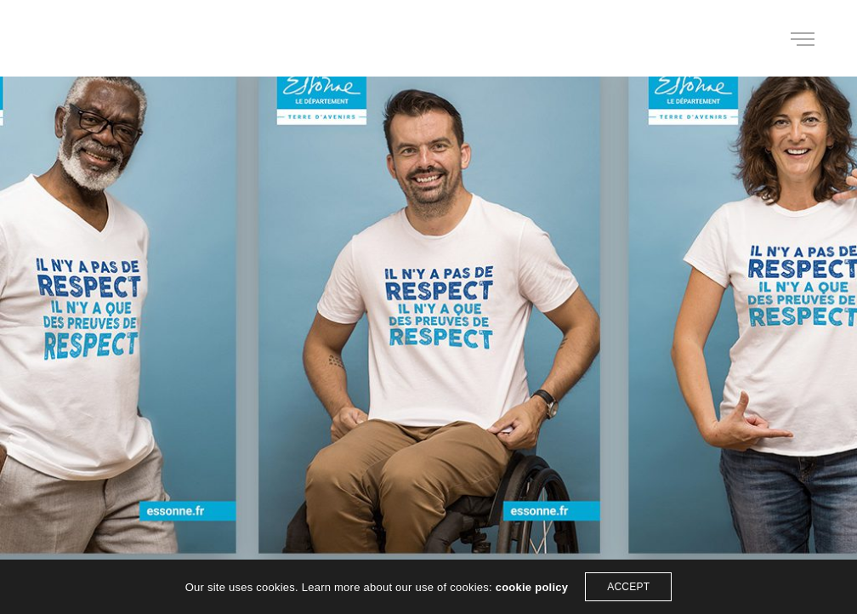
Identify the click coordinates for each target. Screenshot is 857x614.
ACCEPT (628, 587)
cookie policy (532, 587)
